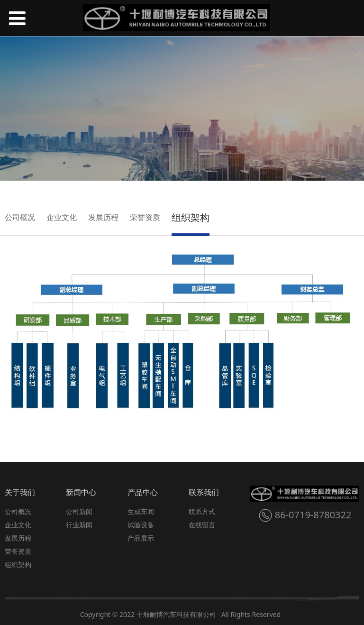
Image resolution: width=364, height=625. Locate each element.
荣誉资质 (145, 217)
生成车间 (140, 511)
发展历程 (103, 217)
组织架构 (190, 217)
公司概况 (20, 217)
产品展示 (140, 537)
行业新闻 (79, 524)
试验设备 (140, 524)
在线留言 (202, 524)
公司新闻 (79, 511)
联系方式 (202, 511)
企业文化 (61, 217)
